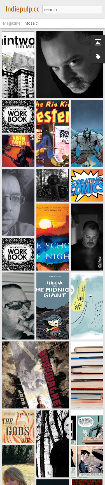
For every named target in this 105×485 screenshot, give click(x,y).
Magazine (11, 23)
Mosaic (31, 23)
